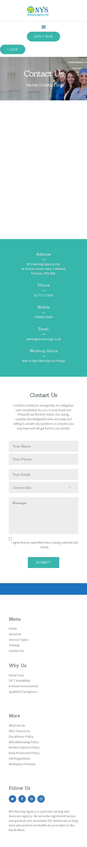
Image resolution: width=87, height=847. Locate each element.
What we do (17, 725)
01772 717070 (43, 295)
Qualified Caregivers (23, 692)
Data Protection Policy (24, 753)
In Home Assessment (23, 686)
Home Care (16, 675)
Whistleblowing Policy (24, 742)
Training (14, 645)
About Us (15, 634)
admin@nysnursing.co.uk (43, 339)
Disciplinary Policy (21, 736)
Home (32, 85)
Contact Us (16, 651)
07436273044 (43, 317)
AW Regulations (19, 758)
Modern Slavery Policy (24, 747)
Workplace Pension (22, 764)
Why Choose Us (19, 731)
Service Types (19, 640)
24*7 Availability (20, 680)
